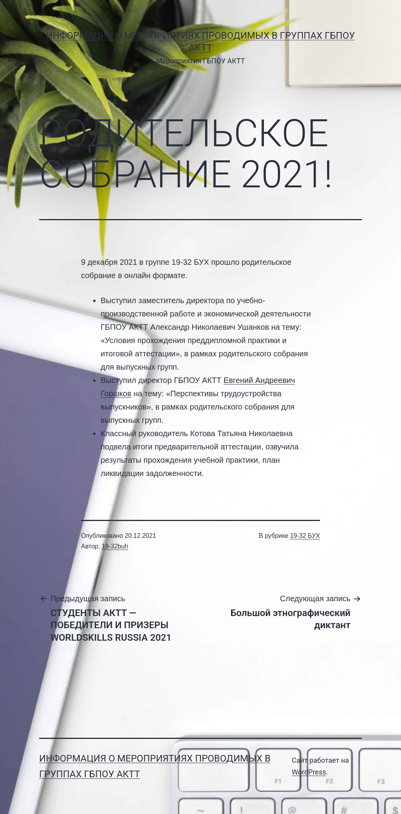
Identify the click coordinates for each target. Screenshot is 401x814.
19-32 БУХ (305, 535)
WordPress (309, 772)
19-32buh (115, 546)
